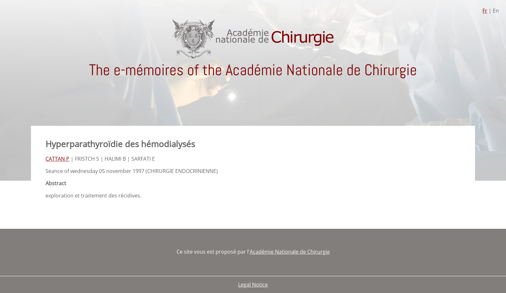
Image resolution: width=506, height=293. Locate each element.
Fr (484, 10)
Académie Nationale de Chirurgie (290, 251)
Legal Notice (253, 284)
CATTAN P (57, 158)
